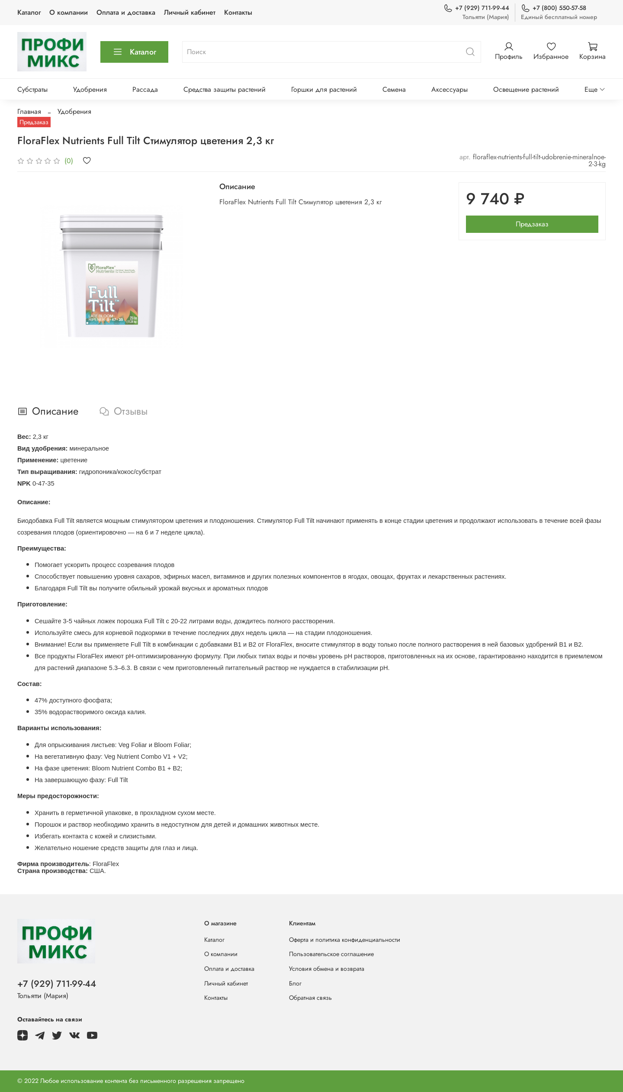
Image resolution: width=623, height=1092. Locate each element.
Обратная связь (310, 997)
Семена (394, 89)
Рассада (145, 89)
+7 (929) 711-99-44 (476, 8)
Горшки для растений (324, 89)
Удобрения (90, 89)
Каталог (29, 12)
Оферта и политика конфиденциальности (344, 939)
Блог (295, 983)
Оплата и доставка (125, 12)
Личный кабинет (189, 12)
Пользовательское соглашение (331, 954)
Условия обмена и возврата (326, 968)
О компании (68, 12)
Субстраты (32, 89)
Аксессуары (449, 89)
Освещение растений (526, 89)
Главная (29, 111)
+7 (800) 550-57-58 (553, 8)
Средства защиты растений (224, 89)
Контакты (238, 12)
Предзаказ (532, 224)
